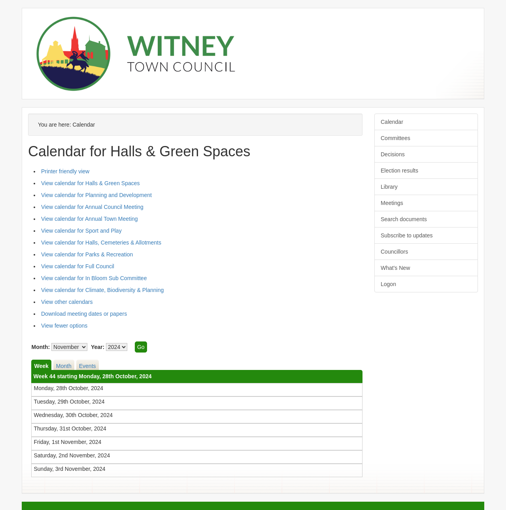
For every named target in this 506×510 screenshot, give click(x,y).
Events (87, 366)
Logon (388, 284)
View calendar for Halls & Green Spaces (90, 183)
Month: (40, 347)
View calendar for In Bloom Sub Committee (94, 278)
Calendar (392, 122)
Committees (395, 138)
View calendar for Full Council (77, 266)
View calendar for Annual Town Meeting (89, 219)
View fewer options (64, 325)
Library (389, 187)
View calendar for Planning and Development (96, 195)
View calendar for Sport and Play (81, 231)
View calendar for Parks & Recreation (87, 254)
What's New (395, 268)
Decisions (393, 154)
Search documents (404, 219)
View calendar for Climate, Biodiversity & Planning (102, 290)
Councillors (394, 251)
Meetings (392, 203)
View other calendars (67, 302)
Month (64, 366)
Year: (97, 347)
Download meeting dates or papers (84, 314)
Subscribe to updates (407, 235)
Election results (399, 170)
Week (41, 366)
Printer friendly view (65, 171)
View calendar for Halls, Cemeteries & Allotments (101, 242)
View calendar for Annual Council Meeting (92, 207)
